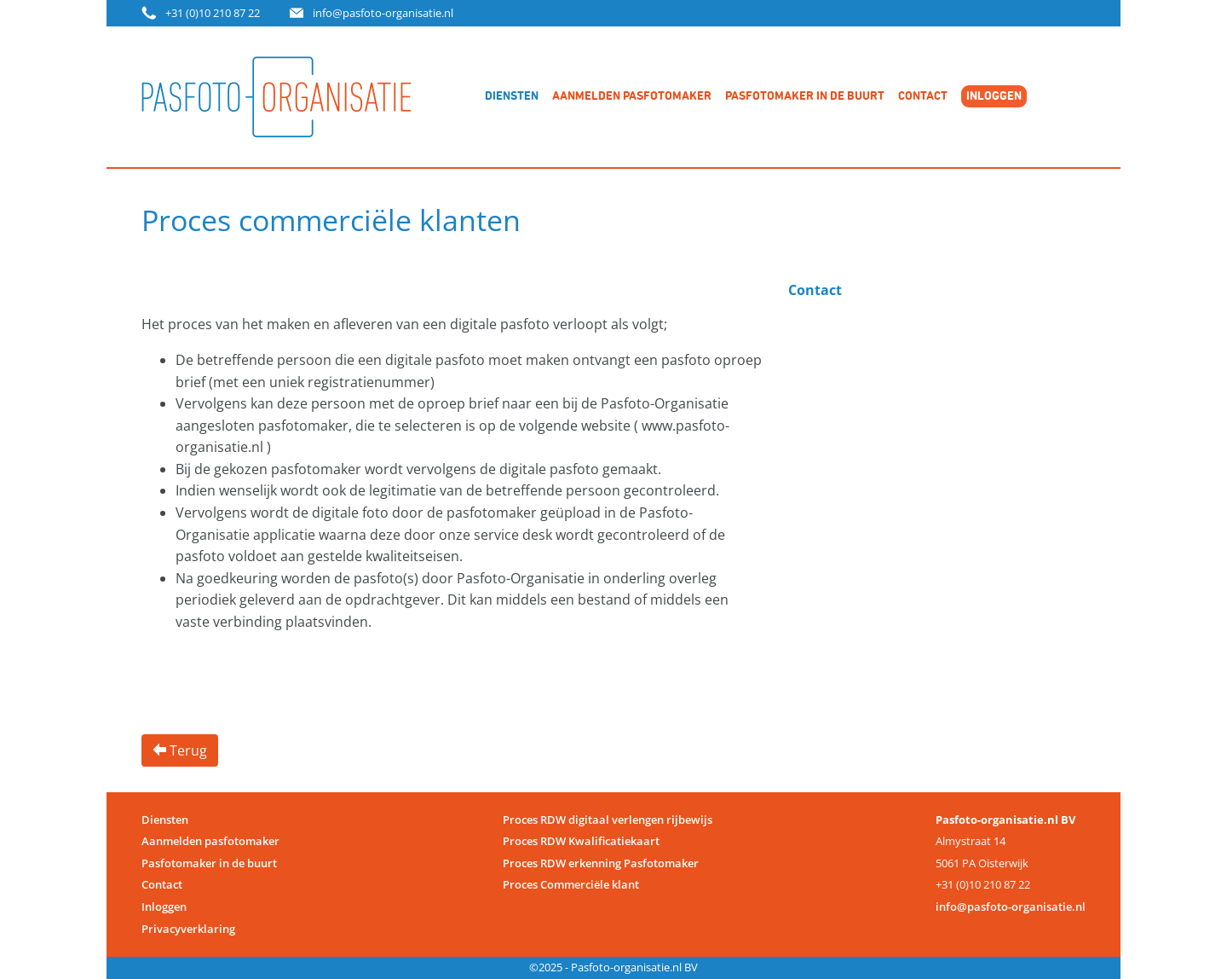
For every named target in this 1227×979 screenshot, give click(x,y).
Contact (923, 96)
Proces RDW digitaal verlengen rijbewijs (607, 819)
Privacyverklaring (188, 928)
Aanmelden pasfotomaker (631, 96)
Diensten (512, 96)
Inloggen (164, 906)
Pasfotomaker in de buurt (804, 96)
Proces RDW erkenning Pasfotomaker (601, 863)
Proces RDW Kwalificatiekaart (581, 841)
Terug (180, 750)
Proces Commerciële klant (571, 884)
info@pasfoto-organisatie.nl (383, 12)
